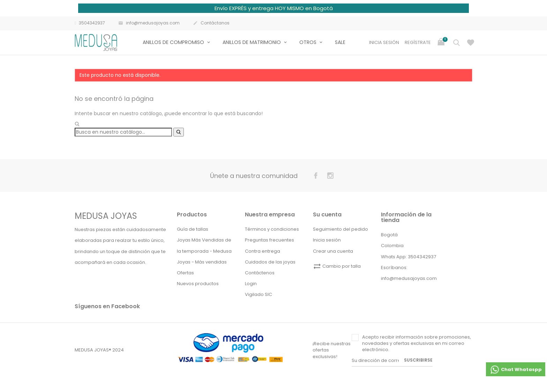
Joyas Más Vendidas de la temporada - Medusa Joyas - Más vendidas (204, 251)
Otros (308, 42)
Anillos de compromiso (174, 42)
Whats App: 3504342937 (408, 256)
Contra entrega (262, 251)
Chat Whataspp (515, 369)
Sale (340, 42)
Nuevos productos (198, 283)
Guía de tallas (192, 229)
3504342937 (90, 23)
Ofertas (185, 272)
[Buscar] (123, 132)
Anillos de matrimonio (252, 42)
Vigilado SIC (258, 294)
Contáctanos (211, 23)
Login (251, 283)
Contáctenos (260, 272)
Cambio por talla (337, 266)
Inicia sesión (327, 240)
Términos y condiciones (272, 229)
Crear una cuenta (333, 251)
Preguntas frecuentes (269, 240)
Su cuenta (327, 214)
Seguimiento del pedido (340, 229)
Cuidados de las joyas (270, 262)
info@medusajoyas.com (149, 23)
